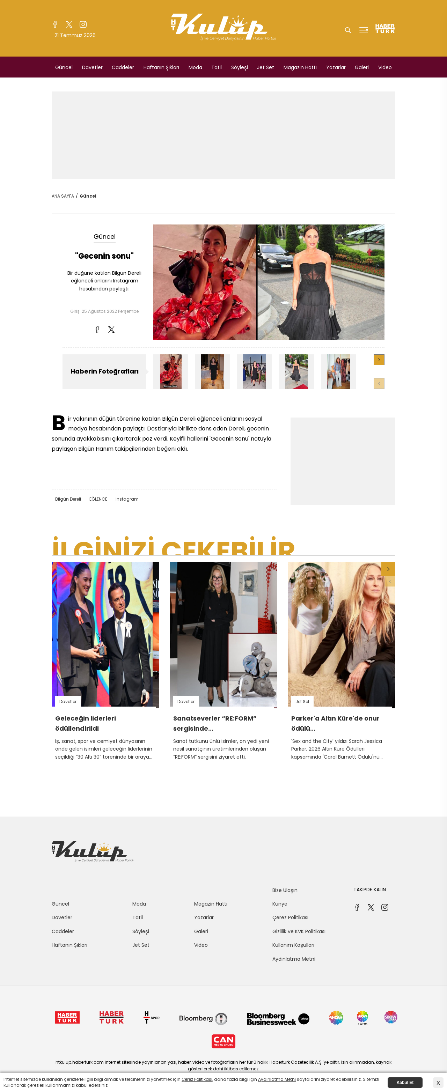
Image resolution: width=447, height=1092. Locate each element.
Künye (279, 903)
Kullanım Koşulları (293, 945)
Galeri (362, 67)
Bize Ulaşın (285, 890)
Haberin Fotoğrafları (105, 371)
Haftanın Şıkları (161, 67)
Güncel (64, 67)
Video (385, 67)
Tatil (216, 67)
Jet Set (265, 67)
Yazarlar (336, 67)
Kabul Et (405, 1082)
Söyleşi (239, 67)
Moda (195, 67)
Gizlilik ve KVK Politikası (298, 931)
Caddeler (123, 67)
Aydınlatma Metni (293, 959)
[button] (379, 359)
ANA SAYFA (63, 196)
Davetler (92, 67)
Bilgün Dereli (68, 499)
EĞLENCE (98, 499)
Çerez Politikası (290, 917)
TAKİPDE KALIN (369, 889)
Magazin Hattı (300, 67)
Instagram (127, 499)
